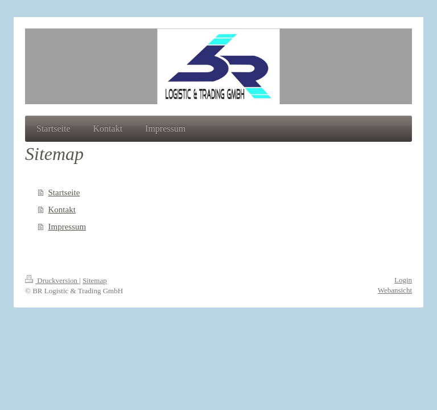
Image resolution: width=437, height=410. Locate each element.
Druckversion (52, 280)
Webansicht (395, 290)
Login (403, 280)
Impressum (67, 226)
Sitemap (95, 280)
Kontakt (62, 209)
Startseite (64, 192)
